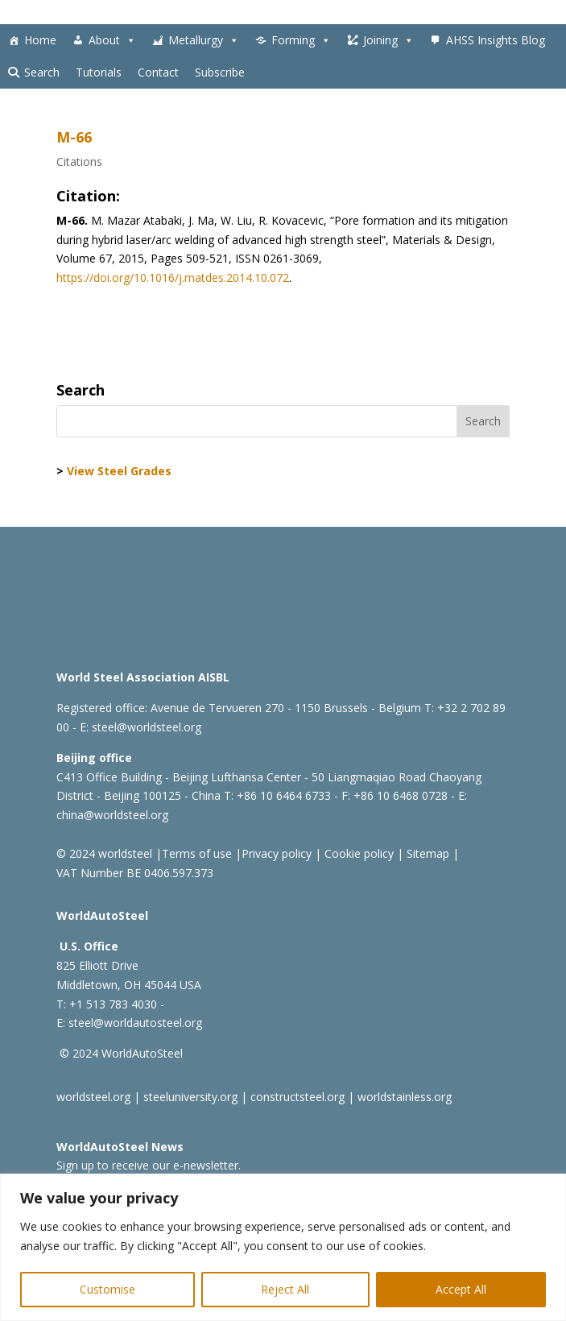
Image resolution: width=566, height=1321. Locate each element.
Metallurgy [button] (203, 40)
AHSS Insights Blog (495, 40)
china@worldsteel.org (112, 814)
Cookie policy (357, 853)
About (112, 40)
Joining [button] (388, 40)
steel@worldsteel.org (146, 727)
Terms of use (197, 853)
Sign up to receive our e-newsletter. (148, 1165)
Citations (79, 161)
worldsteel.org (93, 1096)
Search (42, 72)
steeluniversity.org (190, 1096)
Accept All (461, 1289)
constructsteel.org (297, 1096)
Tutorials (99, 72)
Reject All (285, 1289)
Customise (107, 1289)
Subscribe (220, 72)
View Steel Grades (119, 470)
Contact (158, 72)
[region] (283, 1247)
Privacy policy (277, 853)
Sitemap (426, 853)
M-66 (74, 137)
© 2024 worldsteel (104, 853)
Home (40, 40)
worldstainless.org (404, 1096)
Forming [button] (301, 40)
